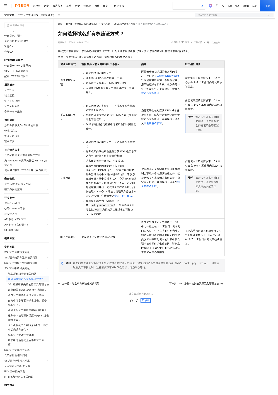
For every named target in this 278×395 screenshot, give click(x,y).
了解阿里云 (118, 5)
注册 (254, 5)
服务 (105, 5)
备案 (237, 5)
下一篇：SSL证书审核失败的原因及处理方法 (196, 283)
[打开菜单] (5, 5)
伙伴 (97, 5)
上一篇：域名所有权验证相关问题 (79, 283)
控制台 (246, 5)
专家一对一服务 (123, 195)
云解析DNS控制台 (168, 75)
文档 (230, 5)
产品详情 (198, 42)
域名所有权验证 (150, 93)
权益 (68, 5)
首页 (60, 24)
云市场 (87, 5)
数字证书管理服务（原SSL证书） (36, 15)
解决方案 (58, 5)
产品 (46, 5)
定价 (77, 5)
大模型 (36, 5)
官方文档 (9, 15)
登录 (267, 5)
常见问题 (105, 24)
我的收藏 (215, 42)
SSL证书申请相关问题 (124, 24)
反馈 (145, 300)
